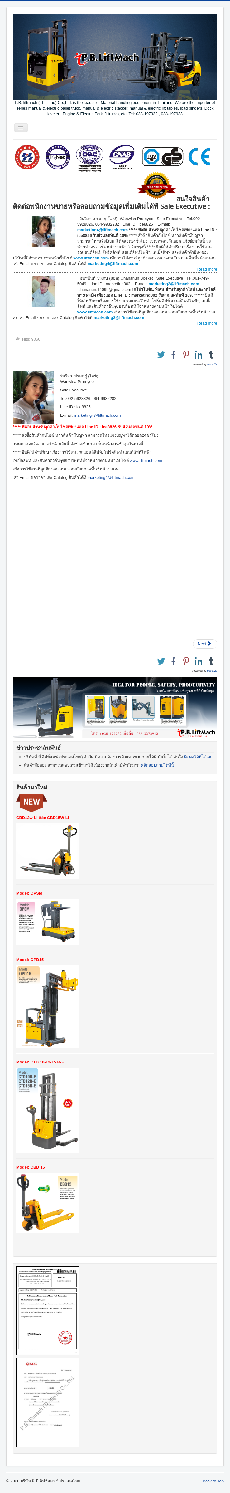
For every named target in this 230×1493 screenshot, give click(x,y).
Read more (207, 269)
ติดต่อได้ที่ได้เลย (198, 756)
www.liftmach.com (91, 258)
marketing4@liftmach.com (102, 230)
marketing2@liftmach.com (174, 284)
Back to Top (213, 1481)
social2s (212, 364)
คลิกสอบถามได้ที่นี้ (157, 765)
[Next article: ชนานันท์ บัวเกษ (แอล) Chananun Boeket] (205, 644)
